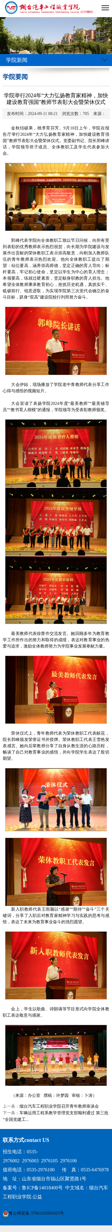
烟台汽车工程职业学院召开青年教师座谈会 (59, 1106)
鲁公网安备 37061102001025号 (36, 1213)
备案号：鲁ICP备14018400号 (33, 1187)
